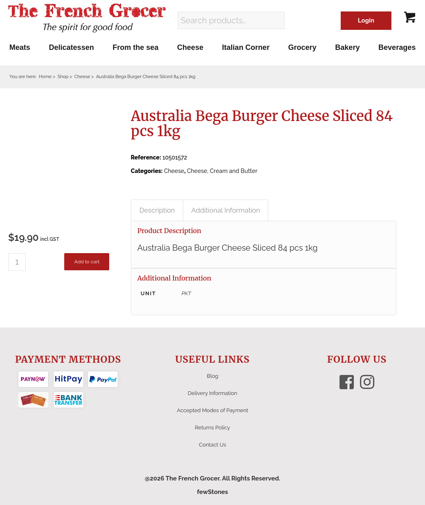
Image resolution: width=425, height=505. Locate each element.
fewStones (212, 492)
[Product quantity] (17, 262)
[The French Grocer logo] (87, 18)
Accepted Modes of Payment (212, 410)
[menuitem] (20, 47)
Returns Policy (212, 427)
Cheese (174, 171)
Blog (212, 376)
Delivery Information (212, 393)
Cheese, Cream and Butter (222, 171)
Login (366, 20)
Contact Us (212, 445)
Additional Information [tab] (225, 210)
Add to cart (86, 262)
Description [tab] (157, 210)
